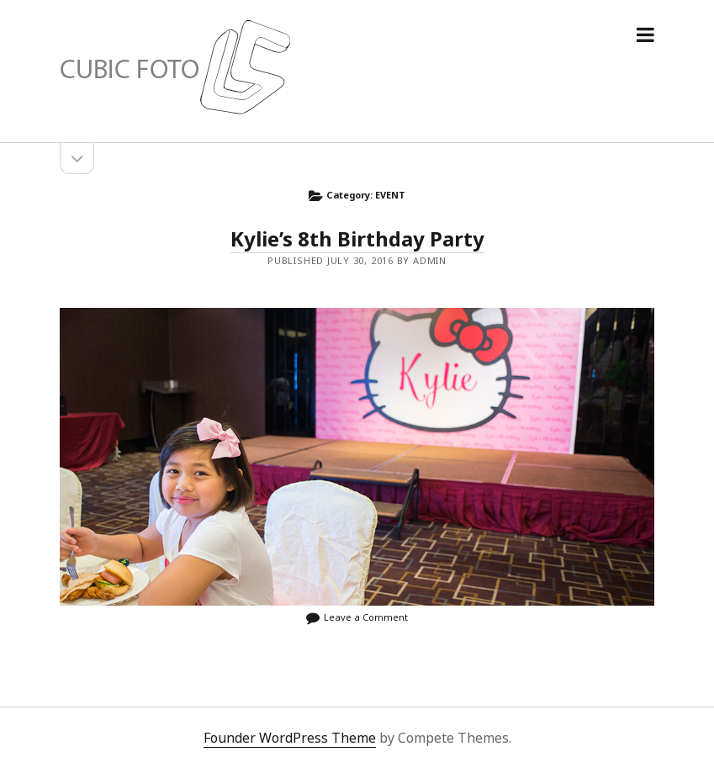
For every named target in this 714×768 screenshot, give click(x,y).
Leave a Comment (366, 617)
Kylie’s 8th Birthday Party (357, 238)
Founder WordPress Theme (290, 737)
